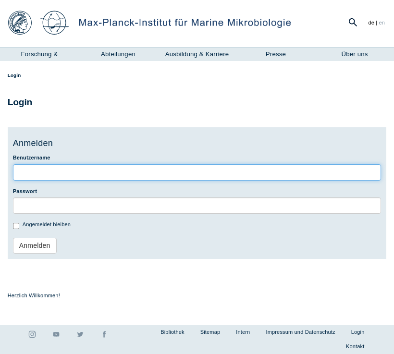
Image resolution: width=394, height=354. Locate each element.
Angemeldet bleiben (42, 225)
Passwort (25, 191)
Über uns (354, 54)
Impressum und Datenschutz (300, 332)
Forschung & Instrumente (39, 55)
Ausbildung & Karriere (197, 54)
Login (358, 332)
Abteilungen (118, 54)
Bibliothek (172, 332)
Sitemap (210, 332)
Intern (243, 332)
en (382, 22)
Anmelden (34, 245)
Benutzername (31, 157)
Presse (276, 54)
